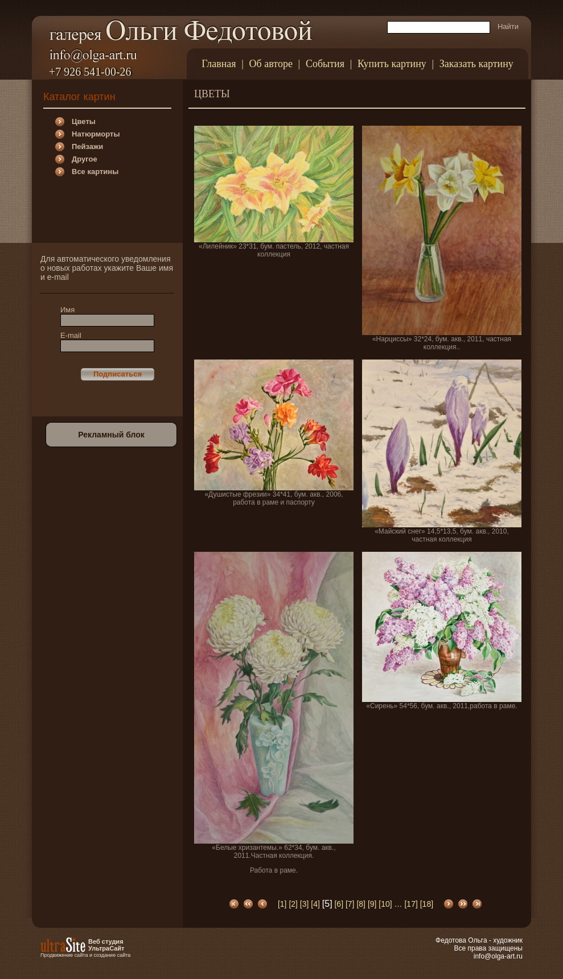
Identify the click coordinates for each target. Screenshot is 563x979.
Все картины (95, 171)
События (325, 63)
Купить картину (391, 63)
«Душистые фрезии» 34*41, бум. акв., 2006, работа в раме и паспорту (274, 433)
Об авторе (271, 63)
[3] (304, 903)
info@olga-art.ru (498, 956)
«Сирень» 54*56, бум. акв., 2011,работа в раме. (441, 631)
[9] (372, 903)
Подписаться (117, 374)
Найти (508, 26)
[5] (327, 903)
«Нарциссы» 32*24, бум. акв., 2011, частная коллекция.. (441, 238)
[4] (315, 903)
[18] (426, 903)
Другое (84, 159)
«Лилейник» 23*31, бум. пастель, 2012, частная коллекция (274, 192)
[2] (293, 903)
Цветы (84, 121)
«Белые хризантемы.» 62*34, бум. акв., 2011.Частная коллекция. (274, 713)
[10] (385, 903)
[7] (350, 903)
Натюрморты (96, 134)
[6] (338, 903)
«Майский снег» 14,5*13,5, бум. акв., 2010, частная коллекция (441, 451)
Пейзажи (87, 146)
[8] (360, 903)
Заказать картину (476, 63)
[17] (410, 903)
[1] (282, 903)
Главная (219, 63)
